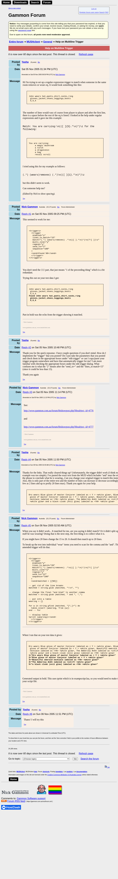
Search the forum (90, 796)
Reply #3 (27, 409)
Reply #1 (26, 221)
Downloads (20, 2)
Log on (93, 9)
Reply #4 (26, 476)
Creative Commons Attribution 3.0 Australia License (64, 812)
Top (24, 206)
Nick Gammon (60, 74)
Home (6, 2)
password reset (24, 30)
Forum (47, 2)
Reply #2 (26, 364)
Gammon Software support (31, 836)
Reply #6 (27, 752)
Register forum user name (89, 12)
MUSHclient (33, 41)
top (107, 805)
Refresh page (86, 54)
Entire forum (16, 41)
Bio (39, 62)
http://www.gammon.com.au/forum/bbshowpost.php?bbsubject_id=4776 (58, 427)
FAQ (106, 12)
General (47, 41)
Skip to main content (14, 8)
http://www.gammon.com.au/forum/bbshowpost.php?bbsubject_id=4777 (58, 444)
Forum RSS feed (16, 839)
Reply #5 (26, 545)
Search (35, 2)
